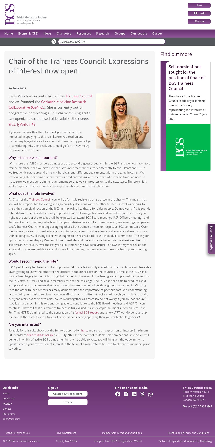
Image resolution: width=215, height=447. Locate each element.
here (84, 330)
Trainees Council (79, 96)
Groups (120, 33)
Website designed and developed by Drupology (185, 441)
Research (102, 33)
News (47, 33)
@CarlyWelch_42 (22, 124)
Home (8, 33)
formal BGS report (86, 312)
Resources (83, 33)
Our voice (64, 33)
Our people (139, 33)
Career (157, 33)
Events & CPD (28, 33)
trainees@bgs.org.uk (40, 335)
